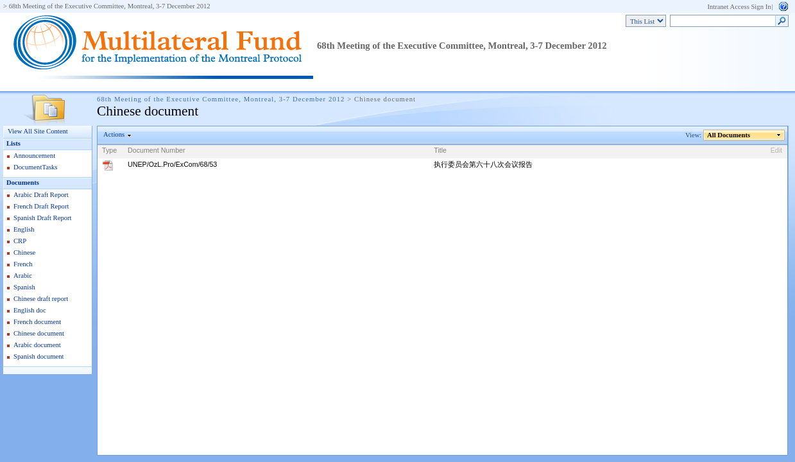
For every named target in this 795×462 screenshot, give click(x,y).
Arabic (22, 275)
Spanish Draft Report (42, 217)
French (23, 264)
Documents (22, 182)
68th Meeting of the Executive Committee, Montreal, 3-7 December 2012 (109, 6)
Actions (114, 134)
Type (109, 150)
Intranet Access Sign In (739, 6)
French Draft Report (41, 206)
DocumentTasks (35, 167)
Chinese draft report (40, 298)
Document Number (156, 150)
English (24, 229)
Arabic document (37, 344)
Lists (13, 143)
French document (37, 321)
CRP (19, 240)
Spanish (24, 287)
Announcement (34, 155)
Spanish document (38, 356)
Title (440, 150)
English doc (29, 310)
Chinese (24, 252)
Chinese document (38, 333)
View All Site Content (38, 131)
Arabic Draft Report (41, 194)
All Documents (729, 135)
